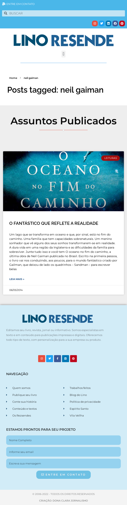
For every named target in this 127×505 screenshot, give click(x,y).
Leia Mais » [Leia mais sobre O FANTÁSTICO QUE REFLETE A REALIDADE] (16, 279)
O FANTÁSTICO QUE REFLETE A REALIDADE (53, 223)
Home (13, 77)
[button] (63, 54)
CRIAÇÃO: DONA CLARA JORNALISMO (63, 500)
